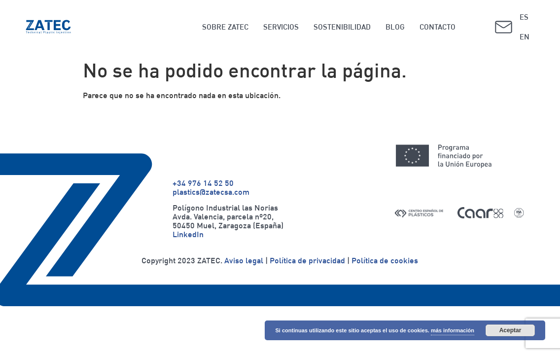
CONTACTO (437, 26)
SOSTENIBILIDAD (342, 26)
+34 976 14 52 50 (203, 182)
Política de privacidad (307, 260)
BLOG (395, 26)
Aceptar (510, 330)
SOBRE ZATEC (225, 26)
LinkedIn (188, 234)
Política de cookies (384, 260)
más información (452, 330)
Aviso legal (243, 260)
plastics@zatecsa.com (211, 191)
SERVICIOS (281, 26)
